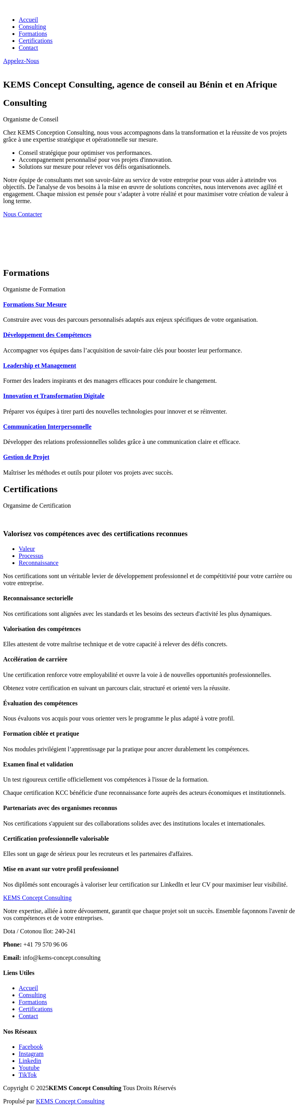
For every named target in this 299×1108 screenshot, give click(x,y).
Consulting (32, 26)
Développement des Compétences (47, 334)
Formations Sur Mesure (35, 304)
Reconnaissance (38, 562)
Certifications (36, 40)
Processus (31, 555)
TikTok (28, 1074)
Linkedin (30, 1060)
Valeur (27, 548)
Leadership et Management (39, 365)
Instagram (31, 1053)
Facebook (31, 1046)
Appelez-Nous (21, 61)
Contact (28, 47)
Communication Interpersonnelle (47, 426)
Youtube (29, 1067)
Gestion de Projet (26, 457)
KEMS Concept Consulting (70, 1101)
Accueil (28, 19)
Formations (33, 33)
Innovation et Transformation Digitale (53, 396)
